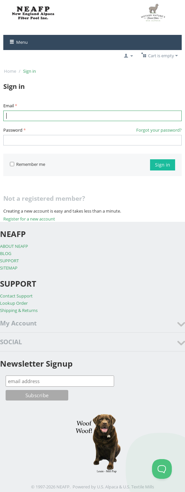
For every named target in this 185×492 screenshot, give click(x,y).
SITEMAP (8, 268)
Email (8, 106)
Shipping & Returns (19, 310)
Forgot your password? (159, 130)
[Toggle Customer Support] (162, 469)
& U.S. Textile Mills (136, 487)
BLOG (5, 253)
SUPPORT (9, 261)
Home (10, 71)
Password (12, 130)
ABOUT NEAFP (14, 246)
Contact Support (16, 296)
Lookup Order (14, 303)
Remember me (27, 164)
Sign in (162, 165)
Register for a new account (29, 219)
